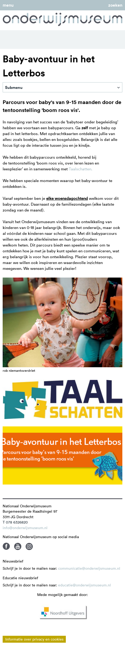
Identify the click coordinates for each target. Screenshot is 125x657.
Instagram (29, 546)
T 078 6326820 (15, 522)
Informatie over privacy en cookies (34, 639)
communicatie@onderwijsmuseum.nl (89, 568)
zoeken (115, 5)
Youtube (17, 546)
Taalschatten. (80, 168)
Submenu (14, 87)
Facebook (6, 546)
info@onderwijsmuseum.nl (25, 527)
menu (8, 5)
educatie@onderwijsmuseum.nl (84, 585)
